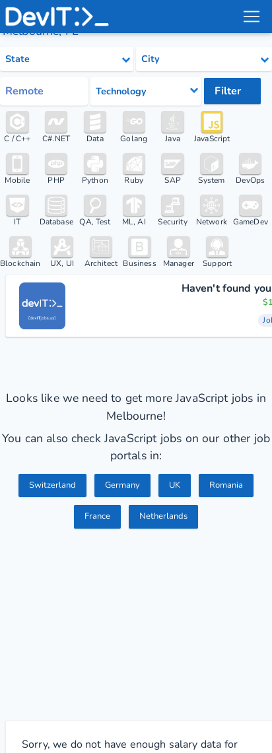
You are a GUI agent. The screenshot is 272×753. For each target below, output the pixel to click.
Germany (122, 485)
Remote (24, 91)
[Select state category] (66, 59)
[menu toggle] (251, 16)
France (97, 516)
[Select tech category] (145, 91)
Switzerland (52, 485)
